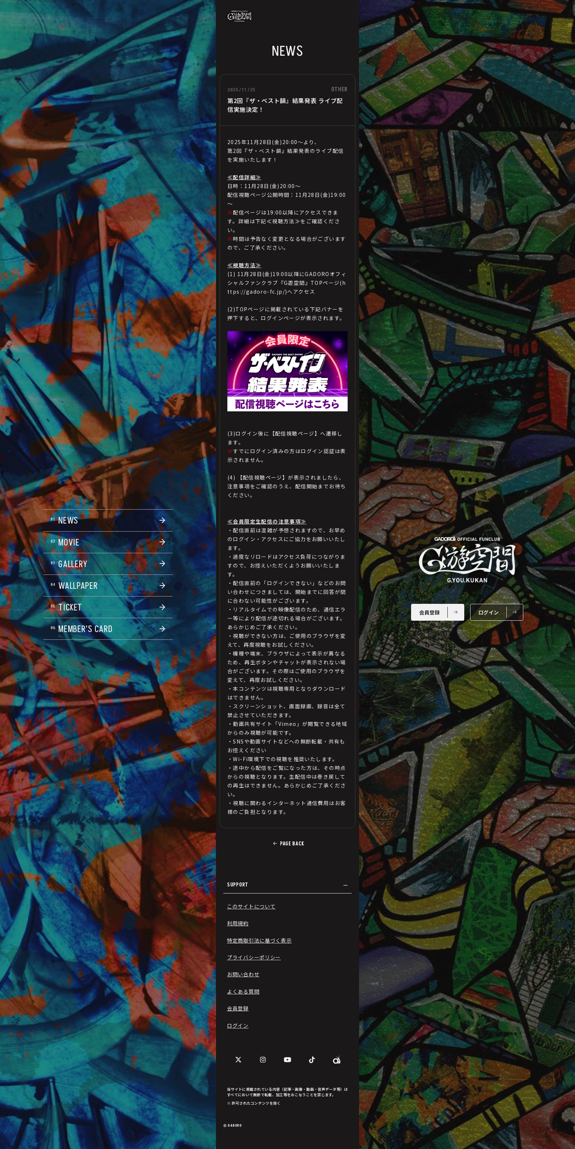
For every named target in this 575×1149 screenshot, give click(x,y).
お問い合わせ (243, 974)
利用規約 (238, 923)
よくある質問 (243, 991)
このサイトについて (251, 906)
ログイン (238, 1025)
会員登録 (238, 1008)
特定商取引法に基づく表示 (259, 940)
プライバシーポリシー (254, 957)
